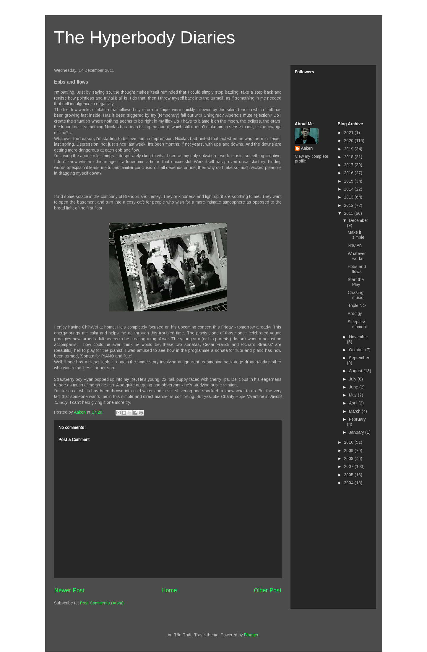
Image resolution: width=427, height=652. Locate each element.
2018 (349, 157)
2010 (349, 442)
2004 (349, 482)
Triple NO (357, 305)
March (355, 411)
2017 (349, 164)
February (357, 419)
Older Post (268, 590)
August (356, 370)
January (357, 432)
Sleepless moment (357, 324)
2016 (349, 172)
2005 (349, 474)
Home (169, 590)
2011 (349, 213)
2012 (349, 205)
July (353, 379)
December (358, 220)
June (354, 387)
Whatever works (357, 256)
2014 (349, 189)
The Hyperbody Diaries (145, 37)
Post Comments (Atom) (102, 603)
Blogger (251, 635)
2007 (349, 466)
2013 (349, 197)
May (353, 395)
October (357, 349)
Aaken (307, 148)
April (353, 403)
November (358, 336)
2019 (349, 149)
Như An (355, 245)
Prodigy (355, 313)
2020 (349, 140)
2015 (349, 181)
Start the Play (356, 282)
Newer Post (69, 590)
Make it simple (356, 235)
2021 (349, 132)
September (359, 357)
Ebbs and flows (357, 269)
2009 (349, 450)
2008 (349, 458)
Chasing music (355, 295)
